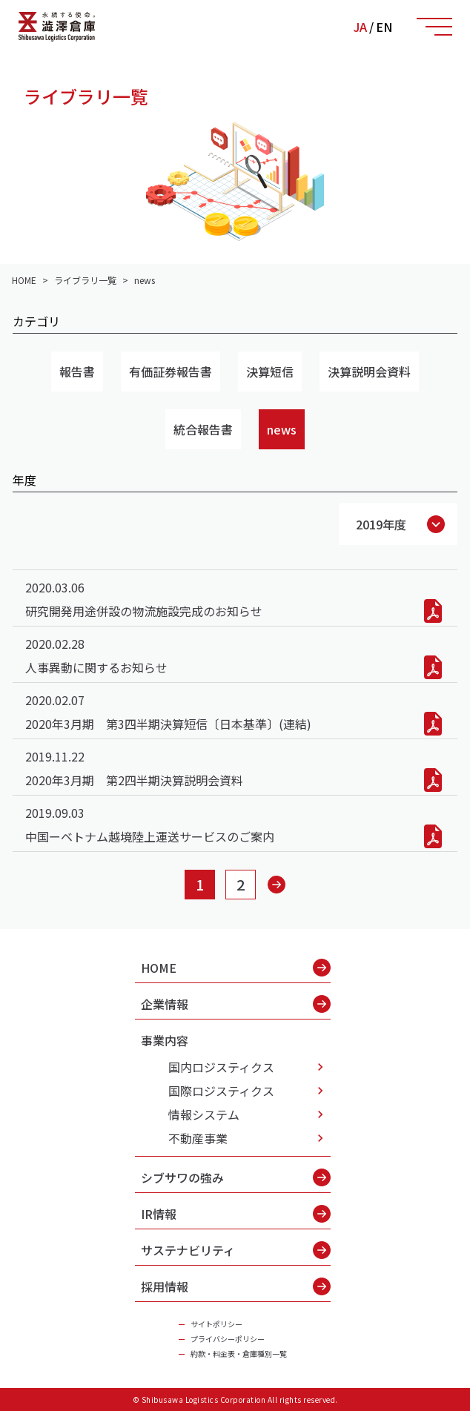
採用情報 (236, 1286)
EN (384, 27)
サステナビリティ (236, 1250)
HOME (236, 968)
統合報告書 (203, 429)
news (282, 429)
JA (360, 27)
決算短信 (270, 371)
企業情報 (236, 1004)
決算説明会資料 (369, 371)
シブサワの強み (236, 1177)
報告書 (77, 371)
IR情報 (236, 1214)
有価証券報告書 (170, 371)
